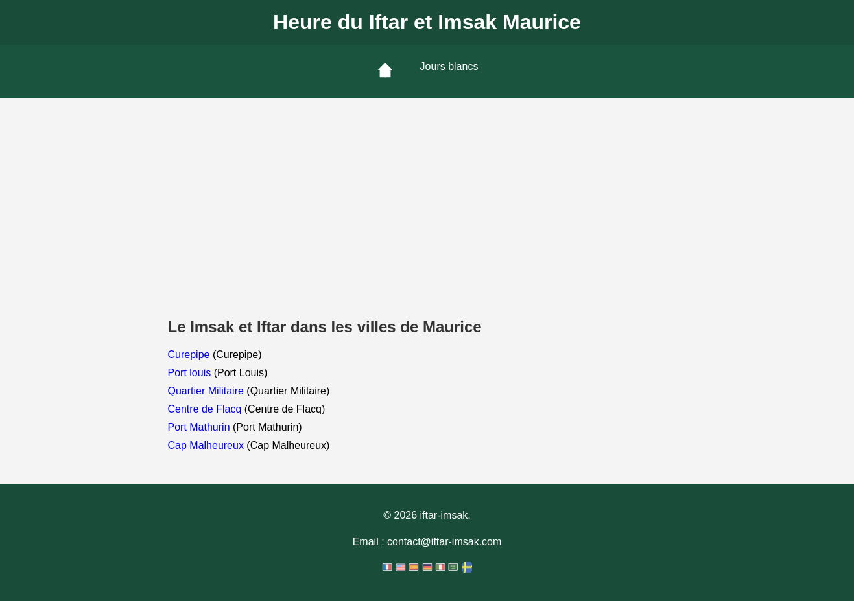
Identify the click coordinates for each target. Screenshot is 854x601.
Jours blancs (449, 66)
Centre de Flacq (206, 408)
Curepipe (190, 354)
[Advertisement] (427, 195)
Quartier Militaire (207, 390)
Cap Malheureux (207, 445)
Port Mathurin (200, 427)
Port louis (191, 372)
